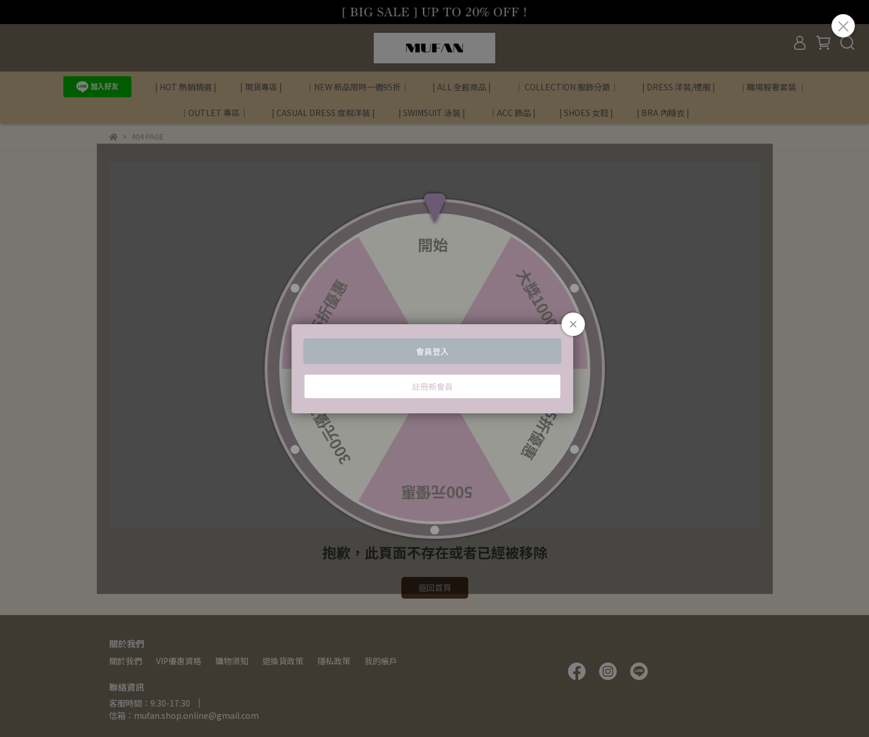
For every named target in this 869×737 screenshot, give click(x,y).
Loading (434, 369)
